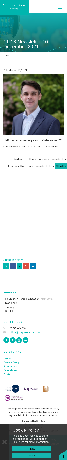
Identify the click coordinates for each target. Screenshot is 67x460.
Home (6, 55)
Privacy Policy (11, 362)
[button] (63, 455)
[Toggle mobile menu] (60, 6)
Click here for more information (30, 442)
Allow (32, 448)
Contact (8, 374)
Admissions (10, 366)
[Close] (4, 442)
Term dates (10, 370)
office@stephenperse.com (21, 332)
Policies (7, 358)
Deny (32, 455)
